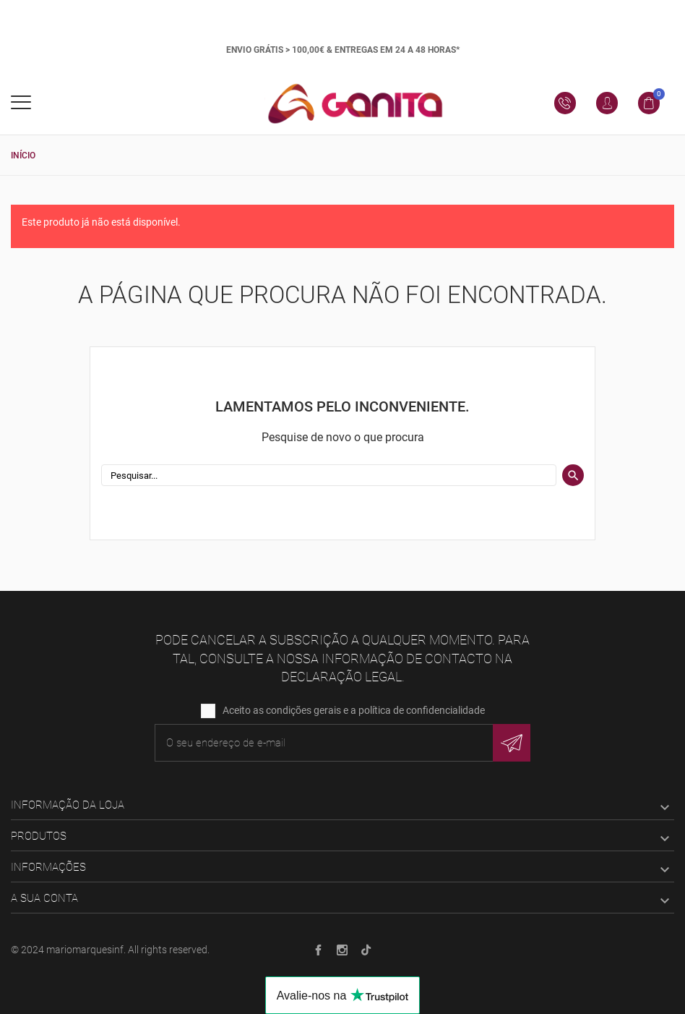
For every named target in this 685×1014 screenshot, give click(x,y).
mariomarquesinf (85, 949)
